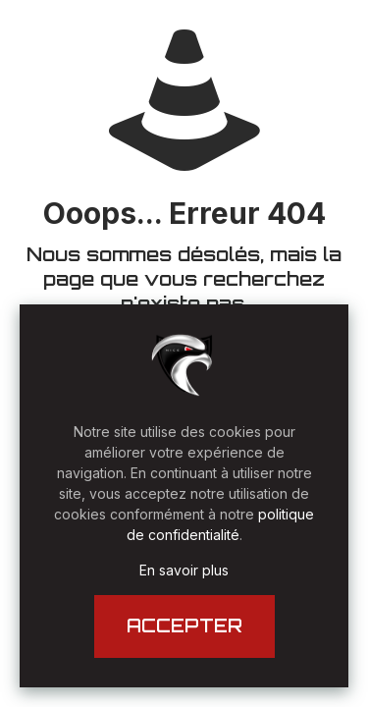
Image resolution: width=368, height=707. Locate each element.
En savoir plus (184, 570)
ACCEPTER (184, 625)
